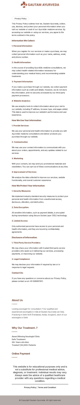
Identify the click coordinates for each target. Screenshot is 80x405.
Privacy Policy (30, 387)
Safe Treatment (19, 339)
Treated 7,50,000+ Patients (24, 345)
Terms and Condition (47, 387)
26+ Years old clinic (20, 342)
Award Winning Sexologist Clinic (26, 336)
